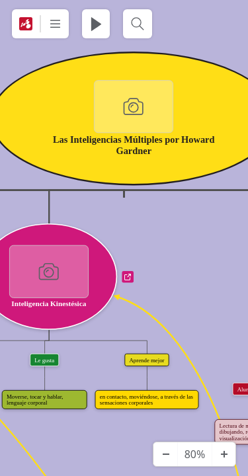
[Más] (55, 23)
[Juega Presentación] (96, 23)
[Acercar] (223, 454)
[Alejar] (165, 454)
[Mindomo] (26, 23)
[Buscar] (137, 23)
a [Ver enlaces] (127, 277)
